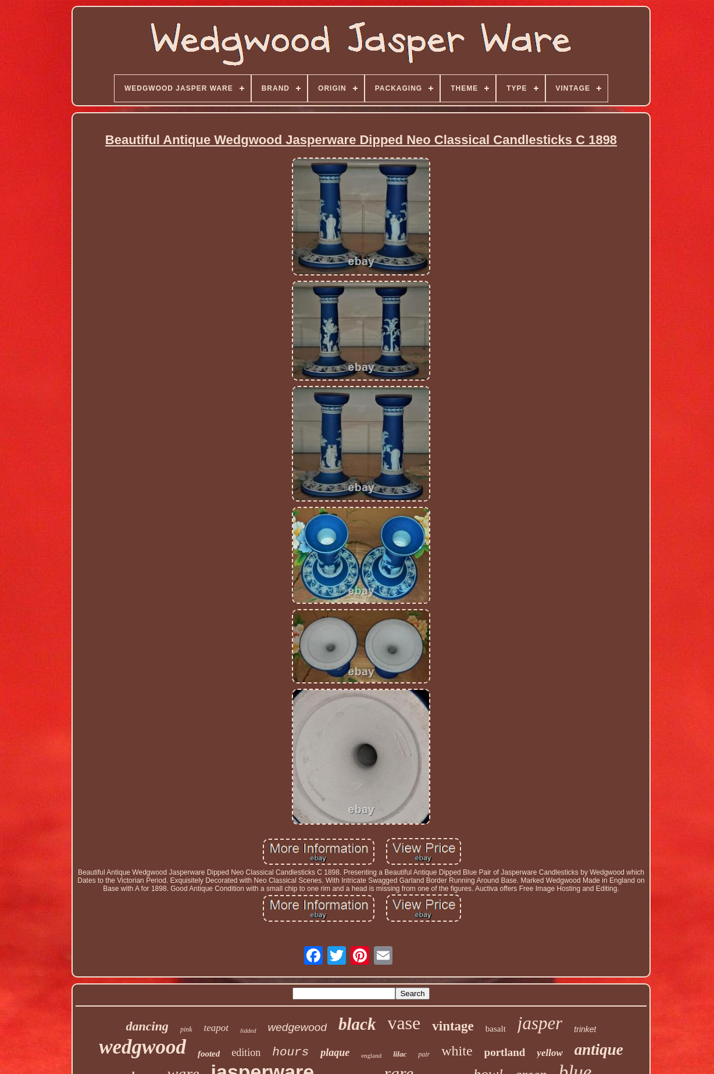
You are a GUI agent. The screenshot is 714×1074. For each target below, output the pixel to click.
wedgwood (142, 1047)
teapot (216, 1027)
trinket (585, 1029)
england (371, 1055)
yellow (549, 1052)
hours (290, 1052)
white (456, 1050)
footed (209, 1053)
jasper (540, 1023)
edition (245, 1052)
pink (186, 1029)
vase (403, 1022)
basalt (495, 1028)
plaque (334, 1052)
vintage (453, 1026)
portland (505, 1052)
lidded (248, 1030)
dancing (147, 1026)
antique (598, 1049)
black (357, 1024)
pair (424, 1054)
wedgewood (297, 1027)
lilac (399, 1054)
